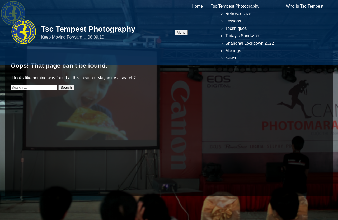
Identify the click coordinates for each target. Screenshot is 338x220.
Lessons (233, 21)
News (230, 58)
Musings (233, 50)
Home (197, 6)
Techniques (236, 28)
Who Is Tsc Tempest (304, 6)
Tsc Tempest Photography (88, 29)
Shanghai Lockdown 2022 (249, 43)
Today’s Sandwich (242, 36)
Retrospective (238, 13)
